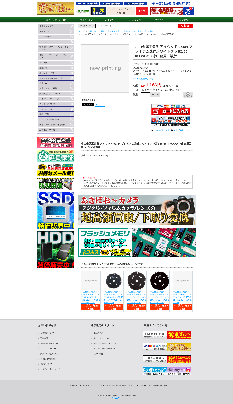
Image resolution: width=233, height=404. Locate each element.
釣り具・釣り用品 (47, 104)
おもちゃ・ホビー (47, 109)
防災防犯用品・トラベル (50, 93)
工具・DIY (44, 83)
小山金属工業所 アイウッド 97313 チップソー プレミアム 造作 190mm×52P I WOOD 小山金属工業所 (159, 297)
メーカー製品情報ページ (143, 79)
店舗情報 (183, 19)
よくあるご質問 (135, 19)
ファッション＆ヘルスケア (51, 78)
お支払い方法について (50, 369)
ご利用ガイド (111, 19)
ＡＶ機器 (43, 62)
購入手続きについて (49, 354)
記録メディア (45, 31)
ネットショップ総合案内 (104, 348)
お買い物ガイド (100, 354)
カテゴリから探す (56, 19)
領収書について (47, 333)
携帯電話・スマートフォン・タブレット (54, 48)
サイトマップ (86, 19)
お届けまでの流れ (48, 359)
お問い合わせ (153, 385)
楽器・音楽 (44, 114)
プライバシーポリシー (136, 385)
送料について (46, 364)
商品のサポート (100, 333)
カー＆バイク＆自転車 (49, 119)
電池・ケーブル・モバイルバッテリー (54, 56)
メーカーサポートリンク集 (105, 343)
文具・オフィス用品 (48, 88)
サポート (159, 19)
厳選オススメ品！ (47, 26)
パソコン (43, 42)
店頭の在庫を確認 (161, 130)
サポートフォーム (101, 338)
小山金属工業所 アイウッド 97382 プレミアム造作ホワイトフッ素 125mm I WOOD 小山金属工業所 (90, 297)
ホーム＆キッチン (47, 73)
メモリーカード (46, 37)
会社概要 (164, 385)
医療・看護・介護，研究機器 (52, 124)
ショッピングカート (49, 348)
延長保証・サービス (48, 130)
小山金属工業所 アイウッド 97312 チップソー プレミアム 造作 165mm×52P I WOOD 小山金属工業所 (136, 297)
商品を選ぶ (45, 338)
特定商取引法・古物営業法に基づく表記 (108, 385)
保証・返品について (182, 130)
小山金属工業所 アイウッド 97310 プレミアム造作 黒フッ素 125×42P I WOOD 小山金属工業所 (113, 297)
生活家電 (43, 68)
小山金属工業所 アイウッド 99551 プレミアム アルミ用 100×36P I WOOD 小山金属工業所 (182, 297)
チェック (100, 105)
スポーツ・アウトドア (49, 99)
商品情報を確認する (49, 343)
